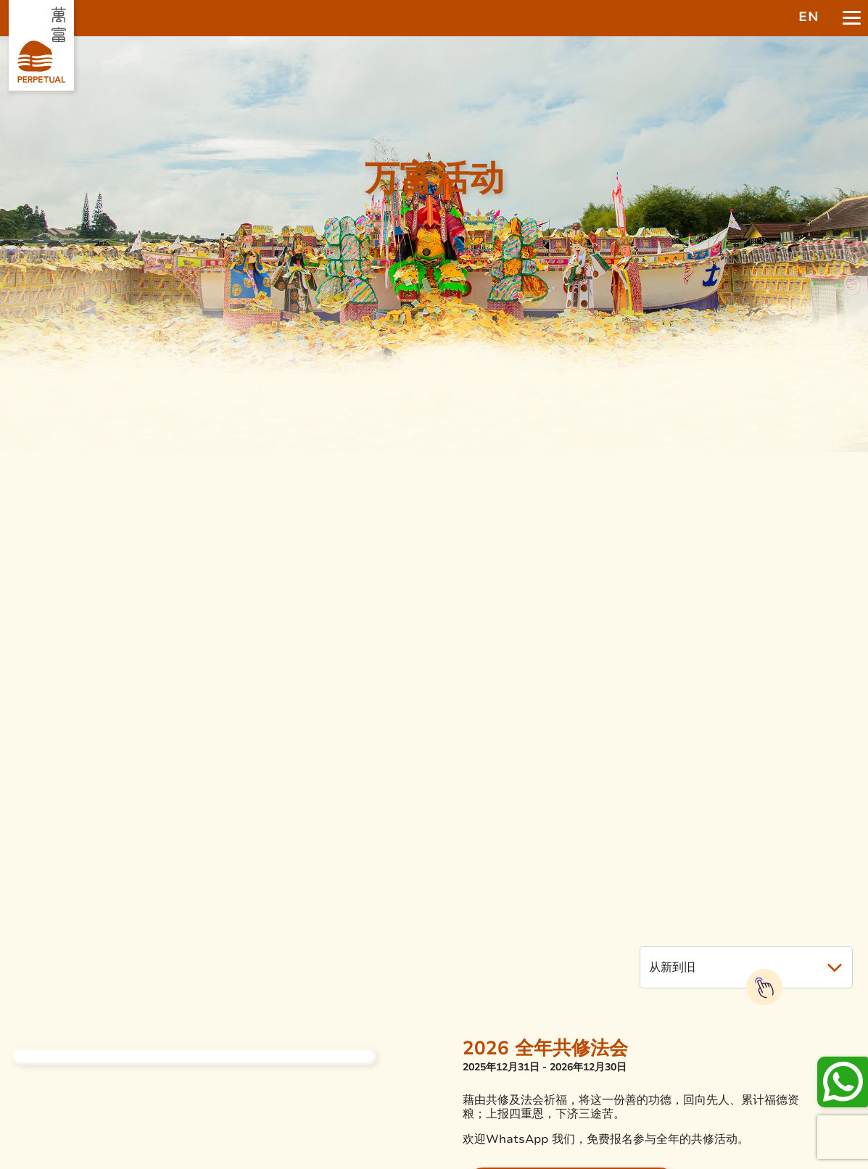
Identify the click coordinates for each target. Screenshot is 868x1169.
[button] (746, 967)
